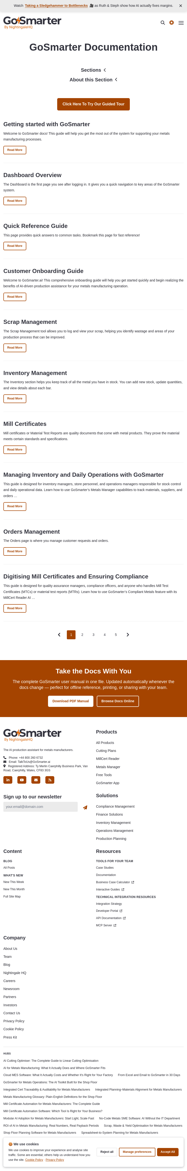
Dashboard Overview (32, 175)
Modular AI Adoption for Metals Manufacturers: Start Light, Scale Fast (48, 1118)
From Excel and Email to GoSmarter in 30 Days (149, 1075)
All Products (105, 743)
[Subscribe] (85, 807)
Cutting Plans (106, 751)
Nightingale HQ (14, 973)
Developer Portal (109, 911)
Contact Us (11, 1013)
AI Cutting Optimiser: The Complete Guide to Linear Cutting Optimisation (50, 1060)
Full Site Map (12, 896)
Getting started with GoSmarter (46, 124)
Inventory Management (35, 373)
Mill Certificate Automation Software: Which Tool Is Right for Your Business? (52, 1111)
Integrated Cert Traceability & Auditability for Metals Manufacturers (46, 1089)
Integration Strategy (109, 904)
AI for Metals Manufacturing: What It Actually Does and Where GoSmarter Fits (54, 1068)
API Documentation (111, 918)
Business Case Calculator (115, 882)
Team (7, 957)
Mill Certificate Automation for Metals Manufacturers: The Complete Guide (51, 1104)
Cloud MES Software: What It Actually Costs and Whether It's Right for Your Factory (58, 1075)
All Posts (9, 867)
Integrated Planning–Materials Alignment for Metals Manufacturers (138, 1089)
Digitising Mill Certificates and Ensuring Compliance (75, 576)
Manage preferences (137, 1152)
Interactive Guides (110, 889)
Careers (9, 981)
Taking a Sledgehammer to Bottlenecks (56, 6)
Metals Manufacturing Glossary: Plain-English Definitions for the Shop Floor (52, 1097)
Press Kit (10, 1037)
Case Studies (105, 867)
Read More (16, 151)
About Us (10, 949)
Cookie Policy (13, 1029)
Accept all (168, 1152)
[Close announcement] (181, 6)
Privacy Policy (13, 1021)
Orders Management (31, 531)
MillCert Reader (107, 759)
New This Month (14, 889)
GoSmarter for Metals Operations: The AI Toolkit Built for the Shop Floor (50, 1082)
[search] (165, 23)
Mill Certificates (25, 424)
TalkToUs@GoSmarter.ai (34, 762)
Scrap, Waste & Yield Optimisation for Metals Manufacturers (143, 1125)
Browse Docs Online (117, 701)
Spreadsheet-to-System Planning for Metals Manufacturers (119, 1132)
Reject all (106, 1152)
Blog (6, 965)
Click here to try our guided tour (93, 104)
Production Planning (111, 839)
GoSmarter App (107, 783)
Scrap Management (30, 322)
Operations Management (114, 831)
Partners (9, 997)
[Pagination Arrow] (128, 635)
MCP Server (106, 925)
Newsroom (11, 989)
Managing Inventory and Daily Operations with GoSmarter (83, 474)
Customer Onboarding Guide (43, 271)
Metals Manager (108, 767)
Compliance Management (115, 806)
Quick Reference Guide (35, 226)
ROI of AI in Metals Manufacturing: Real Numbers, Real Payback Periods (51, 1125)
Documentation (106, 875)
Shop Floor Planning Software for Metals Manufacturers (39, 1132)
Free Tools (104, 775)
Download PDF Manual (70, 701)
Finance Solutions (109, 814)
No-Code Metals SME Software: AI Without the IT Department (139, 1118)
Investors (10, 1005)
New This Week (13, 882)
